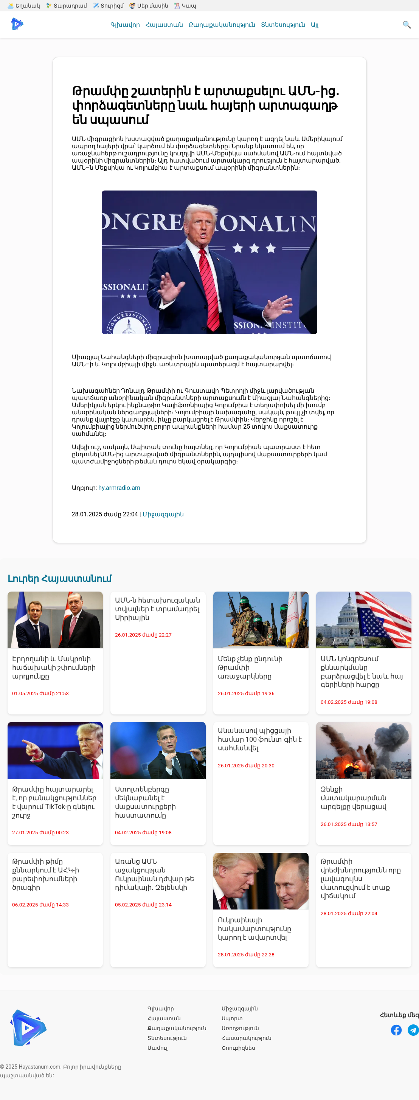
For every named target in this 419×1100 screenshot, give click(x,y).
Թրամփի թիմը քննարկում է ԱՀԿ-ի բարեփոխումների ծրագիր (45, 874)
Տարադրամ (66, 6)
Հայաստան (164, 24)
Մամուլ (157, 1048)
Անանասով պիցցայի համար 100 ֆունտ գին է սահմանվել (260, 739)
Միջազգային (240, 1008)
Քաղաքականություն (222, 24)
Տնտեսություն (283, 24)
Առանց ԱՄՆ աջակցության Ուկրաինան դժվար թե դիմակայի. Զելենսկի (154, 874)
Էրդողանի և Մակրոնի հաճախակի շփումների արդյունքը (54, 667)
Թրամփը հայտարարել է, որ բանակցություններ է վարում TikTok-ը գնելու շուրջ (54, 802)
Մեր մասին (148, 6)
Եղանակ (24, 6)
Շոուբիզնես (238, 1048)
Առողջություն (240, 1028)
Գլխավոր (125, 24)
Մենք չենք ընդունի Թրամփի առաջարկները (250, 667)
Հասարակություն (247, 1038)
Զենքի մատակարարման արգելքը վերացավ (353, 797)
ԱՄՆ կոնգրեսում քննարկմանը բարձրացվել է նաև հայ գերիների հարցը (362, 672)
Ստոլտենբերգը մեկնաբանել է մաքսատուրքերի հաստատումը (145, 802)
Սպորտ (232, 1018)
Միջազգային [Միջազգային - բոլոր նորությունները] (163, 514)
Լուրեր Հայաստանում (60, 578)
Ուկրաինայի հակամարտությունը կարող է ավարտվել (254, 928)
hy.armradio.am (119, 487)
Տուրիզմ (108, 6)
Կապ (185, 6)
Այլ (314, 24)
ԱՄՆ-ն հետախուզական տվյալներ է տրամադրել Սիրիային (157, 608)
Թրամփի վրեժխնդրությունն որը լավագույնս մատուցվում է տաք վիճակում (361, 879)
